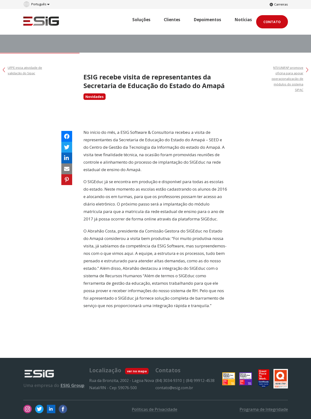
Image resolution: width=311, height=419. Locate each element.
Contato (272, 21)
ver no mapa (137, 371)
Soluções (141, 19)
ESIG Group (72, 385)
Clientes (172, 19)
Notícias (243, 19)
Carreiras (279, 4)
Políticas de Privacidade (154, 409)
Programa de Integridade (264, 409)
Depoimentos (207, 19)
